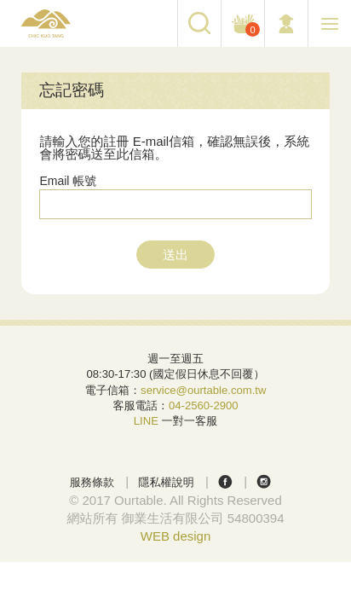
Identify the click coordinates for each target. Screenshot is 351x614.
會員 (286, 24)
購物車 (250, 29)
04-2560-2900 (204, 405)
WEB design (176, 536)
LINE (146, 420)
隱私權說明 (166, 482)
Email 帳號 (67, 181)
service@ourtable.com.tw (203, 390)
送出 (175, 254)
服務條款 (92, 482)
